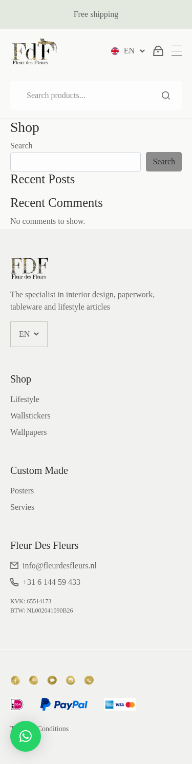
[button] (25, 736)
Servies (22, 507)
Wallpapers (28, 432)
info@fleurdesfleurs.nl (60, 565)
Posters (22, 490)
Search (166, 95)
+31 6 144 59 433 (51, 582)
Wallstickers (30, 415)
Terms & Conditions (39, 729)
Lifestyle (24, 399)
